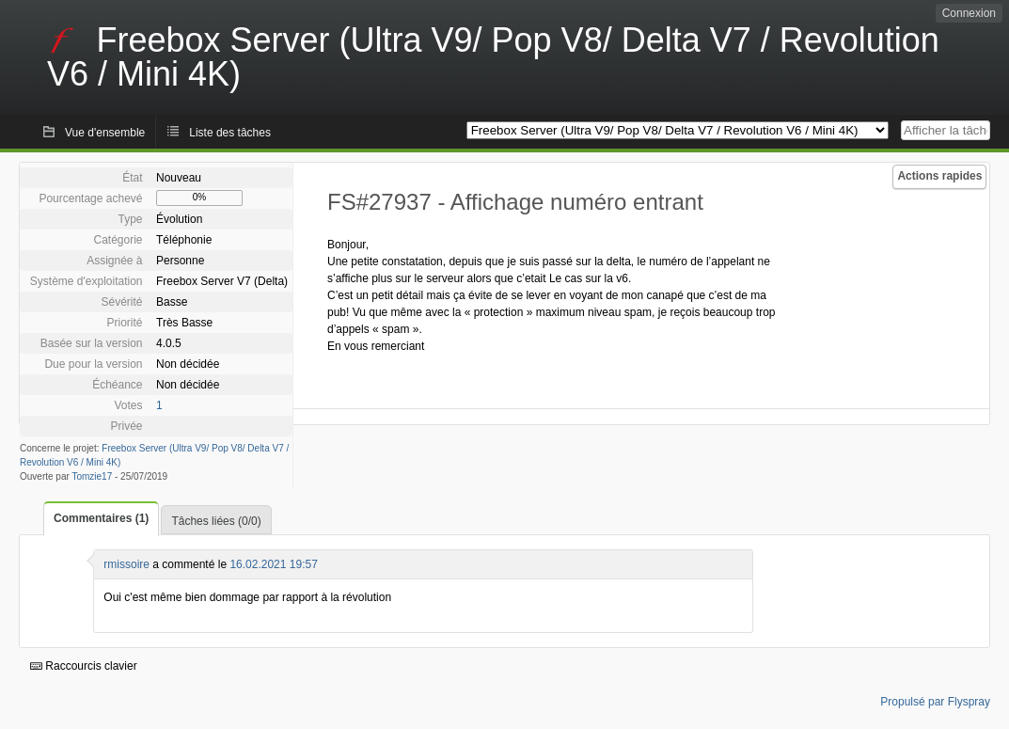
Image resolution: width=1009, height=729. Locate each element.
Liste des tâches (230, 132)
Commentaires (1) (101, 518)
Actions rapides (939, 175)
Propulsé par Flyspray (935, 701)
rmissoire (126, 564)
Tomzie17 (91, 476)
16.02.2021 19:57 (273, 564)
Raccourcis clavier (83, 666)
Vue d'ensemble (105, 132)
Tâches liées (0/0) (215, 521)
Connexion (969, 13)
